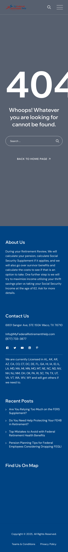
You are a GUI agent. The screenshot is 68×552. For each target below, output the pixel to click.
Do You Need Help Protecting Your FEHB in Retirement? (35, 422)
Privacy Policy (48, 544)
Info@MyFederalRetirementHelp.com (30, 334)
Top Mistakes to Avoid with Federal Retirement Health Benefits (32, 433)
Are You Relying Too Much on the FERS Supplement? (34, 411)
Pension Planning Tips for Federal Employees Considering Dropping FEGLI (35, 444)
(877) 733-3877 (15, 339)
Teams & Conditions (23, 544)
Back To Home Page (32, 159)
